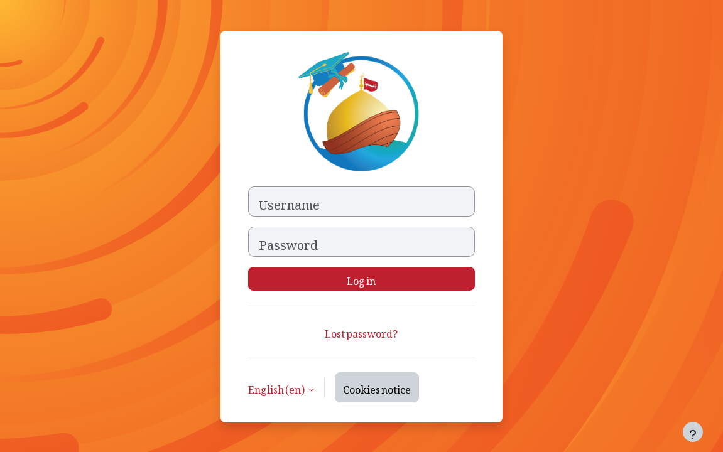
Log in (361, 279)
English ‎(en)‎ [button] (277, 387)
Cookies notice (377, 387)
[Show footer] (693, 432)
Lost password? (361, 331)
